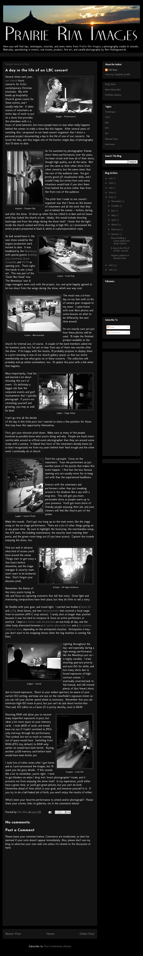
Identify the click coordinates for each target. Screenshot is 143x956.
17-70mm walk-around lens (40, 621)
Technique (110, 111)
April (114, 220)
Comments (113, 332)
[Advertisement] (65, 54)
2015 (111, 187)
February (116, 229)
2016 (111, 183)
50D (12, 610)
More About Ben (113, 89)
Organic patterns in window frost (120, 257)
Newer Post (13, 934)
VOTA (25, 262)
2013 (111, 197)
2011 (111, 269)
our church (11, 80)
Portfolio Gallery (113, 95)
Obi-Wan (112, 70)
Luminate (16, 258)
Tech (107, 117)
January (115, 234)
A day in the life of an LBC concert (120, 249)
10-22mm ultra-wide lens (57, 625)
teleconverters (50, 610)
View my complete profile (117, 74)
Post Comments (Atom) (57, 946)
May (113, 215)
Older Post (87, 934)
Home (50, 934)
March (114, 224)
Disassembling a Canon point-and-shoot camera (120, 241)
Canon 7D (85, 606)
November (116, 201)
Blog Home (110, 84)
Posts (110, 327)
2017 (111, 178)
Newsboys (30, 251)
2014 (111, 192)
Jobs (107, 122)
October (115, 205)
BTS (107, 128)
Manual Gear (111, 139)
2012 (111, 265)
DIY (107, 133)
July (113, 210)
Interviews (110, 144)
